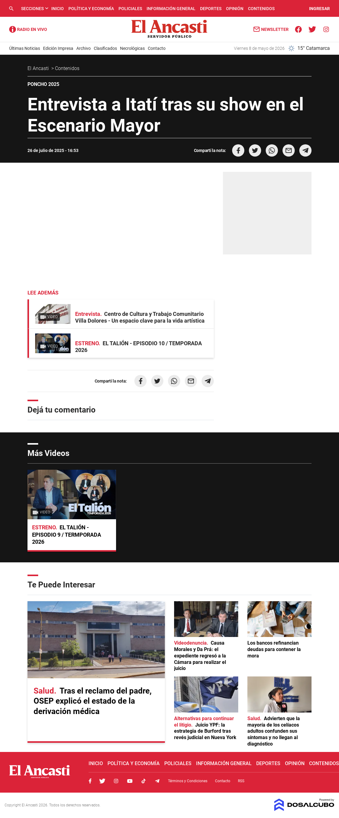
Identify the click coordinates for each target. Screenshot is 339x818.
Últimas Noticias (24, 48)
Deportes (210, 8)
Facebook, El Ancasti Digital (90, 781)
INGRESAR (319, 8)
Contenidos (261, 8)
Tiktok (143, 781)
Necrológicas (132, 48)
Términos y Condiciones (187, 781)
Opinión (234, 8)
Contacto (157, 48)
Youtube (130, 781)
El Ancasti (38, 68)
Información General (171, 8)
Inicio (57, 8)
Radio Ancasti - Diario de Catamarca (28, 29)
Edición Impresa (58, 48)
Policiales (130, 8)
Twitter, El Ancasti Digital (102, 781)
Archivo (83, 48)
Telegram (157, 781)
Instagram (116, 781)
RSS (241, 781)
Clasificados (105, 48)
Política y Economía (91, 8)
